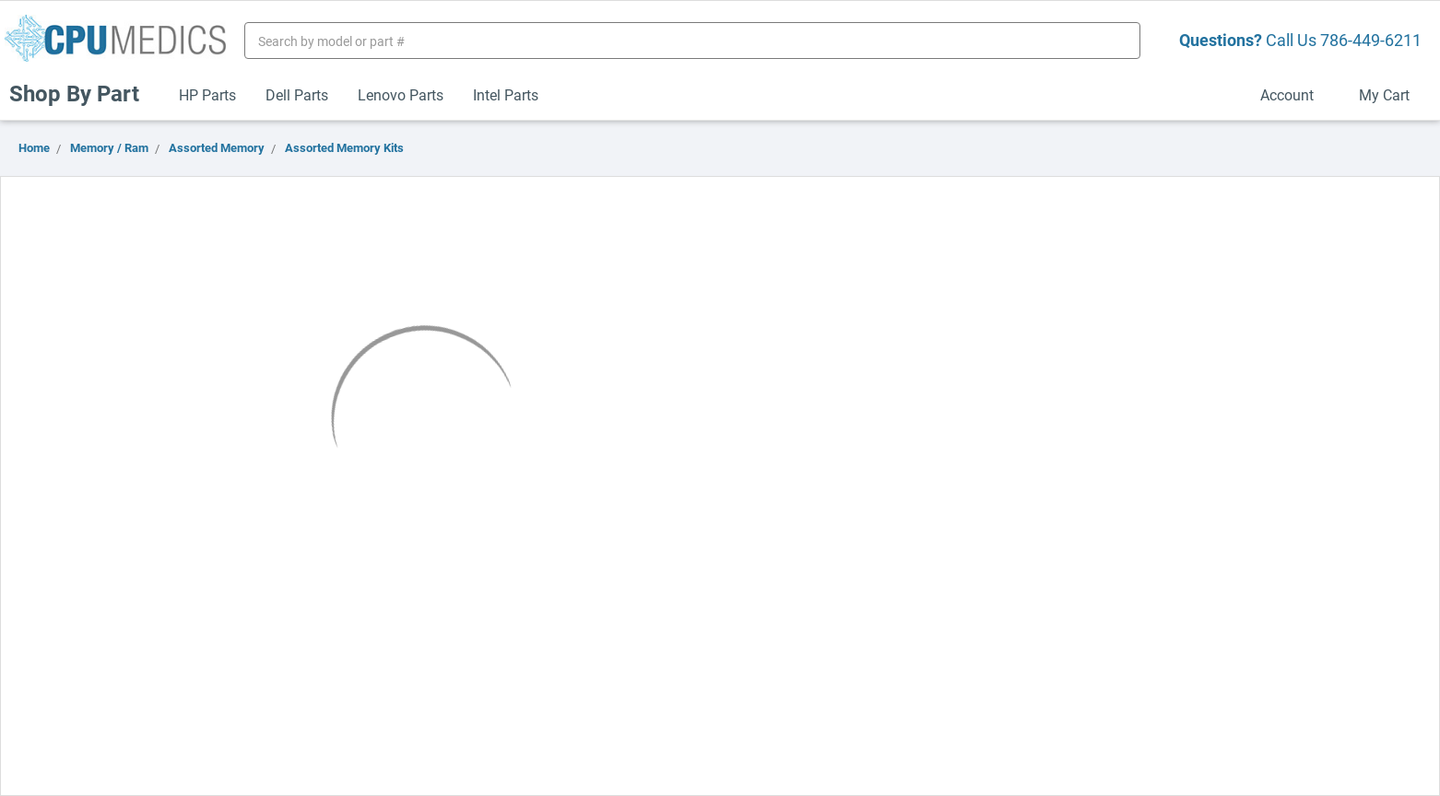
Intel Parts (505, 94)
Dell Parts (297, 94)
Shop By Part (82, 93)
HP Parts (207, 94)
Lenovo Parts (400, 94)
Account (1294, 94)
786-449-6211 (1371, 40)
